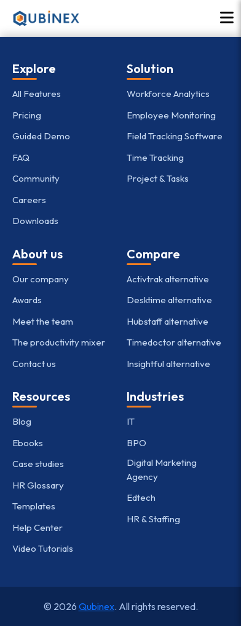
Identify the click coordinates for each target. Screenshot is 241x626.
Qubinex (96, 606)
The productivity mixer (58, 342)
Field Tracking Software (175, 136)
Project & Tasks (158, 178)
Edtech (141, 497)
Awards (27, 300)
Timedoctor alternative (174, 342)
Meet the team (42, 321)
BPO (136, 443)
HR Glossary (38, 485)
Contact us (34, 363)
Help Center (37, 527)
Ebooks (27, 443)
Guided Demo (41, 136)
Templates (33, 506)
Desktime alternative (169, 300)
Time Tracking (155, 157)
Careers (29, 200)
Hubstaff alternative (167, 321)
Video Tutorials (42, 548)
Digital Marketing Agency (162, 469)
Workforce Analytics (168, 93)
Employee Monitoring (171, 115)
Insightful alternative (168, 363)
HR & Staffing (153, 519)
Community (36, 178)
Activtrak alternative (168, 279)
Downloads (35, 220)
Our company (40, 279)
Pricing (26, 115)
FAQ (21, 157)
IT (131, 421)
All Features (36, 93)
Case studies (38, 464)
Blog (21, 421)
